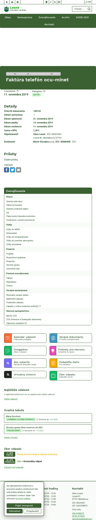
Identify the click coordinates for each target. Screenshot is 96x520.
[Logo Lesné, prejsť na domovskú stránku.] (15, 9)
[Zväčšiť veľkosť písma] (59, 2)
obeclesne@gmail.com (82, 481)
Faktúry (36, 56)
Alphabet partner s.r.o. (82, 507)
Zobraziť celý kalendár (14, 429)
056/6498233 (78, 475)
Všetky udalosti (11, 361)
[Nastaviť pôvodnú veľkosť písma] (55, 2)
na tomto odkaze (20, 498)
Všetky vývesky (11, 399)
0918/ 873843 (78, 478)
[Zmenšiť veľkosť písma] (51, 2)
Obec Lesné (86, 510)
